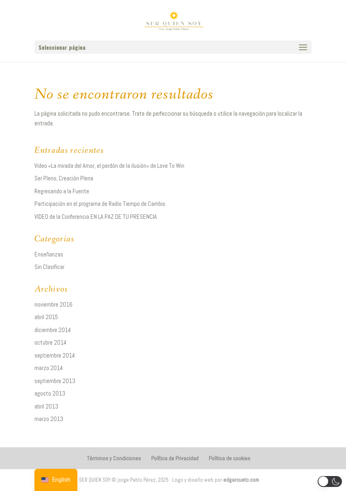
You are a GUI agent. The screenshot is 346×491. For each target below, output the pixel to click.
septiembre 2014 (54, 355)
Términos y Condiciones (114, 458)
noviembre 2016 (53, 304)
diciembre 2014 (52, 330)
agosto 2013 (49, 393)
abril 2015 (46, 317)
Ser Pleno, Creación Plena (63, 178)
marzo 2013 (48, 419)
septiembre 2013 (54, 381)
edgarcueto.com (241, 479)
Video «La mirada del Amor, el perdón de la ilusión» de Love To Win (109, 165)
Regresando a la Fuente (61, 191)
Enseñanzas (48, 254)
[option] (56, 480)
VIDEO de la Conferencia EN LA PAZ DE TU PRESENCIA (95, 216)
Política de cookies (229, 458)
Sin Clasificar (49, 267)
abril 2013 (46, 406)
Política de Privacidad (175, 458)
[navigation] (55, 480)
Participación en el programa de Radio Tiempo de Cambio (99, 203)
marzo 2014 (48, 368)
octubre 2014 (50, 342)
